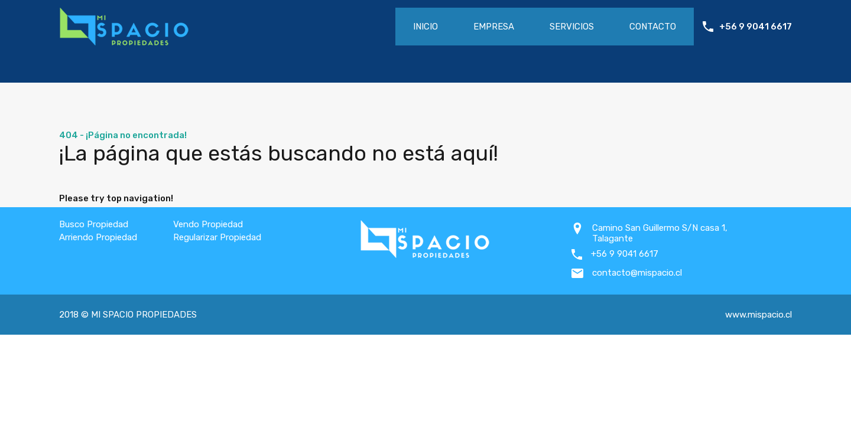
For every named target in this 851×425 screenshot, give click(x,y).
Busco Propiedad (93, 224)
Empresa (493, 26)
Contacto (652, 26)
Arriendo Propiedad (98, 237)
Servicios (572, 26)
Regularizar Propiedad (217, 237)
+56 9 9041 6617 (755, 26)
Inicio (425, 26)
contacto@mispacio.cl (637, 272)
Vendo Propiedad (208, 224)
